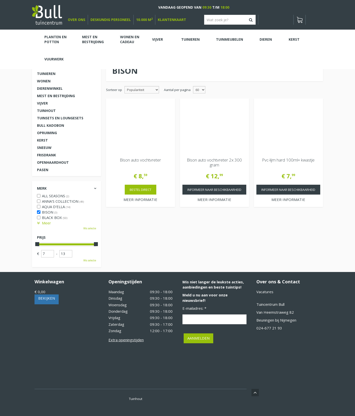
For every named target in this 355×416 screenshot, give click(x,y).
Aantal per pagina (177, 90)
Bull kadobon (50, 125)
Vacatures (264, 291)
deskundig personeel (110, 19)
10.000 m (144, 19)
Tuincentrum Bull (270, 304)
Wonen (44, 81)
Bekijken (46, 298)
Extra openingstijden (126, 339)
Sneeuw (44, 147)
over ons (76, 19)
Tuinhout (46, 110)
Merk (42, 188)
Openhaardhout (53, 162)
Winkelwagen (49, 282)
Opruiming (47, 132)
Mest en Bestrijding (56, 95)
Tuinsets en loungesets (60, 118)
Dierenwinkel (50, 88)
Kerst (42, 140)
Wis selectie (89, 228)
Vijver (42, 103)
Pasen (42, 169)
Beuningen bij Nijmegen (276, 320)
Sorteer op (114, 90)
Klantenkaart (172, 19)
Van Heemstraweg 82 (275, 312)
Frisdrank (46, 155)
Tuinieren (46, 73)
